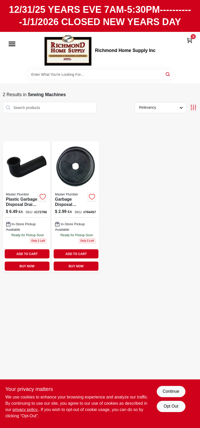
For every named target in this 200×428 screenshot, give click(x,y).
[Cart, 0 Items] (189, 40)
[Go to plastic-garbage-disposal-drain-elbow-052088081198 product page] (26, 207)
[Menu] (12, 44)
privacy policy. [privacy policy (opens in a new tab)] (25, 409)
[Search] (168, 74)
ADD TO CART (27, 254)
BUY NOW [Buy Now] (27, 266)
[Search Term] (100, 74)
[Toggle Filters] (193, 108)
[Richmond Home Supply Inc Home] (68, 51)
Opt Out (171, 406)
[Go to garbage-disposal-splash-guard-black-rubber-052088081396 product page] (75, 207)
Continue (170, 391)
